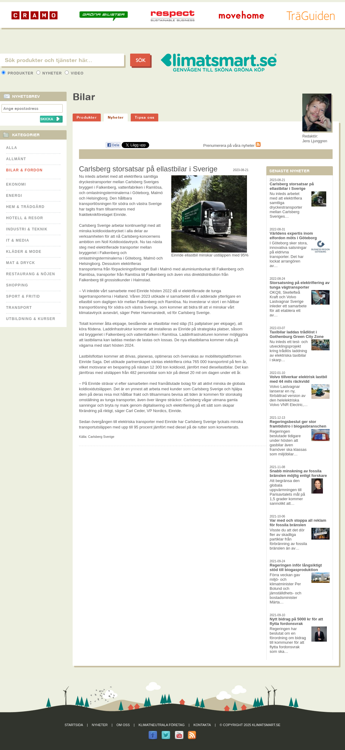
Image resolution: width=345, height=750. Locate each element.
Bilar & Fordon (24, 170)
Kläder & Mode (23, 251)
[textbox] (62, 60)
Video (74, 73)
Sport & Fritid (23, 296)
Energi (14, 195)
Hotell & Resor (24, 218)
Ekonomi (16, 184)
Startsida (74, 725)
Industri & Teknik (27, 229)
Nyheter (49, 73)
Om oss (123, 725)
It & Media (17, 240)
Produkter (18, 73)
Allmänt (16, 159)
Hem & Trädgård (25, 207)
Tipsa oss (144, 117)
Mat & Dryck (20, 263)
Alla (11, 148)
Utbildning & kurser (30, 319)
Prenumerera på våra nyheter (232, 145)
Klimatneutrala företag (162, 725)
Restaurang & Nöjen (30, 274)
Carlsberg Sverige (101, 436)
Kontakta (202, 725)
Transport (19, 308)
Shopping (17, 285)
